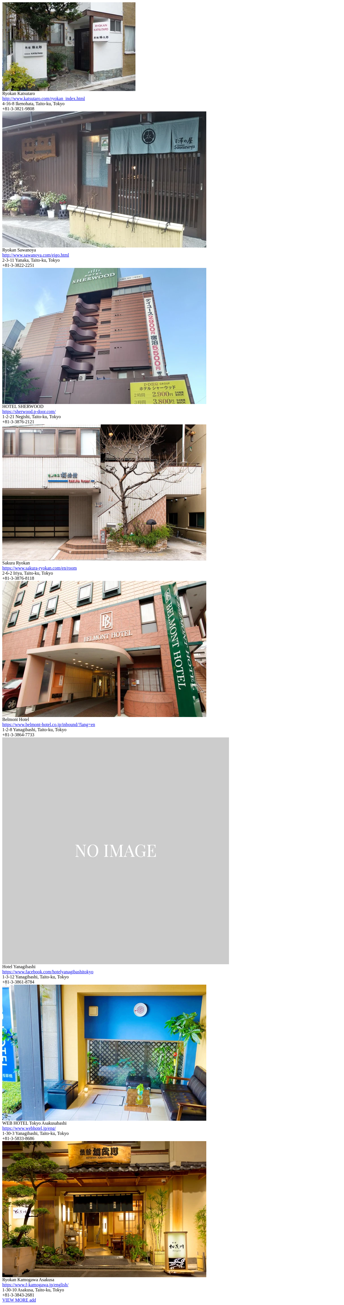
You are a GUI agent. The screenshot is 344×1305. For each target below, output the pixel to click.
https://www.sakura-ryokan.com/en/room (39, 568)
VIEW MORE (19, 1300)
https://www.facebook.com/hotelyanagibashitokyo (48, 971)
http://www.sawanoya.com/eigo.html (35, 255)
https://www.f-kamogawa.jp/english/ (35, 1284)
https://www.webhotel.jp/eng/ (29, 1128)
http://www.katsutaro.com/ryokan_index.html (43, 98)
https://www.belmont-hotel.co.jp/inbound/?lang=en (48, 724)
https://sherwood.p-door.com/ (29, 411)
